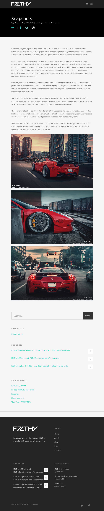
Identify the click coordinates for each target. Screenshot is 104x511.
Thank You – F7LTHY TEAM (21, 402)
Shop (56, 442)
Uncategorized (41, 23)
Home (56, 434)
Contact (57, 450)
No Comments (54, 23)
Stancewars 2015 (17, 398)
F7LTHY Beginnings (18, 386)
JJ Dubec (16, 23)
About (56, 438)
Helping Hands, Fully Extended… (23, 390)
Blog (56, 446)
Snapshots (15, 394)
